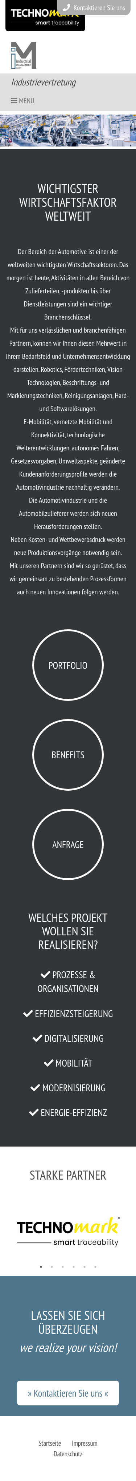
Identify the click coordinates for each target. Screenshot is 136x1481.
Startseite (49, 1443)
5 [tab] (84, 1267)
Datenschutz (68, 1453)
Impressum (84, 1443)
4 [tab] (73, 1267)
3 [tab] (62, 1267)
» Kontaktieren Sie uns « (68, 1393)
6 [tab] (95, 1267)
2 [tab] (51, 1267)
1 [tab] (41, 1267)
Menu (22, 100)
